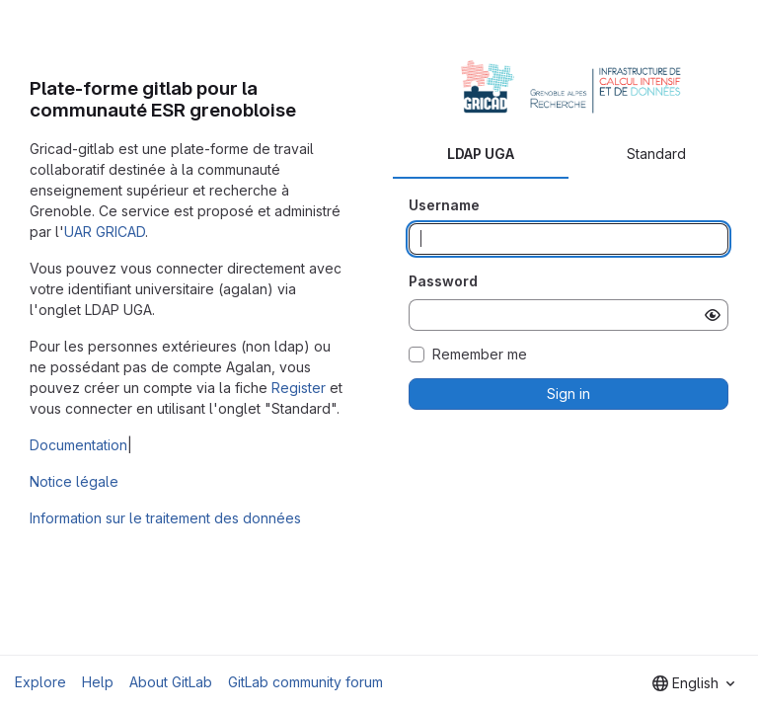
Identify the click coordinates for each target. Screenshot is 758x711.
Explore (40, 681)
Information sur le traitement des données (165, 518)
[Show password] (712, 315)
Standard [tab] (656, 153)
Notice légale (74, 481)
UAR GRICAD (104, 231)
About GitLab (170, 681)
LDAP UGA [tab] (480, 153)
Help (98, 681)
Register (298, 387)
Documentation (78, 444)
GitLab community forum (305, 681)
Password (443, 281)
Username (444, 205)
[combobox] (693, 683)
